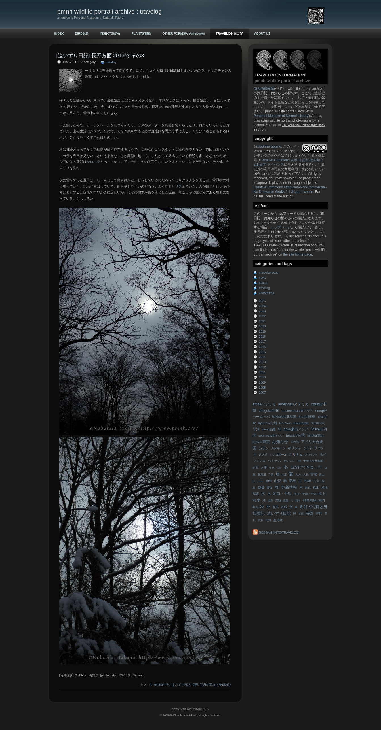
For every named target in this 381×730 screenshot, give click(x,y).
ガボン (264, 448)
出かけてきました (306, 467)
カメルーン (278, 448)
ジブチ (263, 454)
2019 (262, 331)
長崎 (301, 513)
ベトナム (274, 461)
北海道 (262, 474)
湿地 (278, 500)
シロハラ (93, 162)
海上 (322, 494)
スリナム (296, 454)
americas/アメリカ (293, 404)
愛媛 (261, 487)
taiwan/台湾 (295, 435)
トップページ (281, 227)
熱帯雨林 (309, 500)
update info (266, 293)
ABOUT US (262, 33)
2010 (262, 377)
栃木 (316, 487)
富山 (321, 474)
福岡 (322, 500)
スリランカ (311, 454)
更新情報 (289, 487)
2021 (262, 321)
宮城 (314, 474)
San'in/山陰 (269, 429)
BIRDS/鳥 (82, 33)
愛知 (270, 487)
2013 (262, 362)
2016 (262, 346)
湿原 (270, 500)
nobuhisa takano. (269, 146)
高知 (268, 520)
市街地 (307, 481)
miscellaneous (268, 272)
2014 (262, 357)
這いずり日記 (279, 513)
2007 (262, 392)
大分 (298, 474)
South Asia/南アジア (271, 435)
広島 (316, 480)
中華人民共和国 (313, 461)
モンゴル (288, 461)
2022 (262, 316)
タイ (323, 454)
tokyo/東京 (261, 442)
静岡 (319, 513)
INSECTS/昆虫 (110, 33)
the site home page (297, 254)
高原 (260, 520)
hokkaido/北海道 (284, 417)
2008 (262, 387)
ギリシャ (294, 448)
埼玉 (284, 474)
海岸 (256, 500)
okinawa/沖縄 (300, 423)
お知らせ (280, 442)
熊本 (297, 500)
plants (263, 282)
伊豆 (271, 467)
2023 (262, 311)
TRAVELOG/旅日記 (229, 33)
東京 (308, 487)
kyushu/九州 (267, 423)
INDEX (59, 33)
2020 (262, 326)
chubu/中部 (162, 684)
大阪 (305, 474)
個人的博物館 (264, 89)
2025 (262, 301)
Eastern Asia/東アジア (297, 410)
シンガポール (278, 454)
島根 (292, 481)
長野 (310, 513)
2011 (262, 372)
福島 (255, 507)
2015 (262, 352)
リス (178, 186)
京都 (255, 467)
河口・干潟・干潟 (305, 493)
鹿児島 (278, 520)
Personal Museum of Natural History (281, 116)
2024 (262, 306)
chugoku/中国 (269, 411)
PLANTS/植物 (141, 33)
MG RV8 (284, 423)
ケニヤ (308, 448)
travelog (264, 288)
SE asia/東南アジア (293, 429)
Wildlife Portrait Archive (271, 151)
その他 (294, 442)
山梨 (277, 481)
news (262, 277)
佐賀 (279, 467)
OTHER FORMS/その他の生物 (183, 33)
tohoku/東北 (315, 435)
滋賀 (285, 500)
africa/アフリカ (264, 404)
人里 (264, 467)
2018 (262, 336)
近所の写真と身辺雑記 (215, 684)
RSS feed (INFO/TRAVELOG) (279, 532)
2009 (262, 382)
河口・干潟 (282, 493)
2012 (262, 367)
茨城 (284, 507)
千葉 (270, 474)
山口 (261, 480)
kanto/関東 (307, 417)
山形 (269, 480)
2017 (262, 341)
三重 (298, 461)
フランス (259, 461)
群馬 (275, 507)
